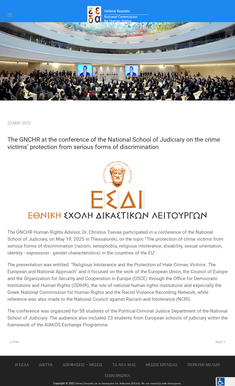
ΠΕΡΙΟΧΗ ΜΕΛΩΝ (203, 364)
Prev (14, 342)
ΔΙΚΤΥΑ (46, 364)
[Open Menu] (9, 15)
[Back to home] (118, 15)
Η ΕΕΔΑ (22, 364)
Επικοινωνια (117, 375)
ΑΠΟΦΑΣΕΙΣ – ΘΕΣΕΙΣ (82, 364)
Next (220, 342)
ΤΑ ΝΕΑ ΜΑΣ (124, 364)
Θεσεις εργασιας (162, 364)
